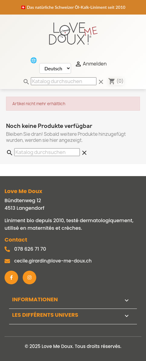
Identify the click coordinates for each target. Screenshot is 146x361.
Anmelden (91, 64)
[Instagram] (29, 277)
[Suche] (63, 81)
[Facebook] (11, 277)
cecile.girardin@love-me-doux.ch (53, 261)
